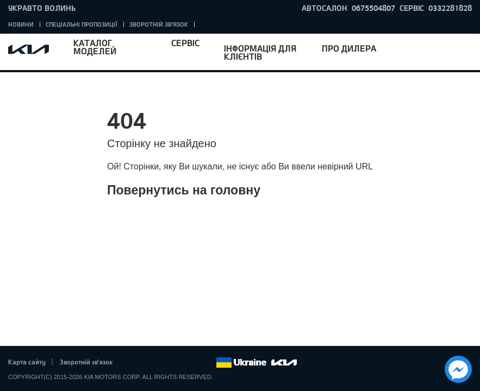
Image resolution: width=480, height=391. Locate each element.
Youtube (177, 362)
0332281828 (450, 7)
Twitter (147, 362)
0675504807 (373, 7)
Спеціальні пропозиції (81, 24)
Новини (21, 24)
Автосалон (324, 7)
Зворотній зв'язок (158, 24)
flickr (207, 362)
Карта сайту (27, 361)
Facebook (132, 362)
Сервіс (185, 43)
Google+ (162, 362)
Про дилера (349, 48)
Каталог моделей (94, 47)
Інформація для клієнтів (260, 52)
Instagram (192, 362)
